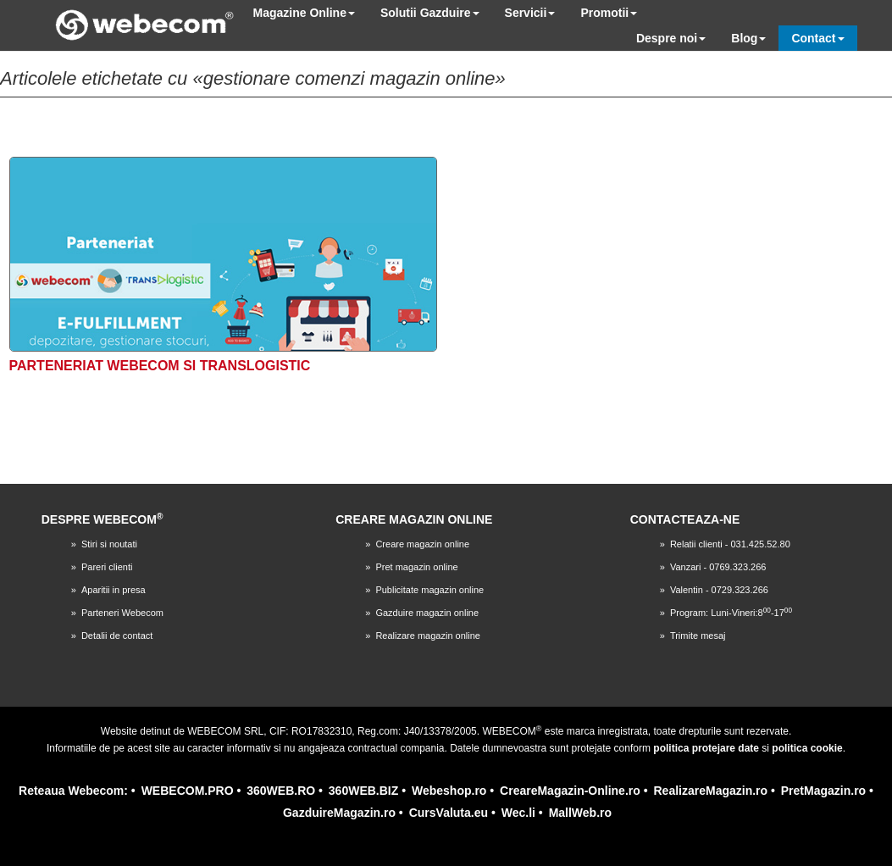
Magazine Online (304, 12)
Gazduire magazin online (427, 613)
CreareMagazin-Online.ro (570, 790)
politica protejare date (706, 748)
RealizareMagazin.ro (710, 790)
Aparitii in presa (113, 590)
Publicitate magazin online (429, 590)
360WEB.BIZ (363, 790)
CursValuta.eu (448, 812)
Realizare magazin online (427, 635)
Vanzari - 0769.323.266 (718, 567)
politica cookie (807, 748)
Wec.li (518, 812)
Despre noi (671, 38)
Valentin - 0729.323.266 (719, 590)
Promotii (608, 12)
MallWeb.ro (580, 812)
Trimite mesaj (698, 635)
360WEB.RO (281, 790)
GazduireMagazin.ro (339, 812)
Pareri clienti (107, 567)
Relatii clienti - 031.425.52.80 (730, 544)
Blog (748, 38)
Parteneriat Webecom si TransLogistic (160, 365)
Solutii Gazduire (429, 12)
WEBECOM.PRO (187, 790)
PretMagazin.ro (823, 790)
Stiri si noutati (109, 544)
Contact (817, 38)
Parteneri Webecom (122, 613)
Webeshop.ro (449, 790)
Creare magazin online (422, 544)
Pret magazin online (416, 567)
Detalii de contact (116, 635)
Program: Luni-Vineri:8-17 (731, 613)
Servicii (530, 12)
